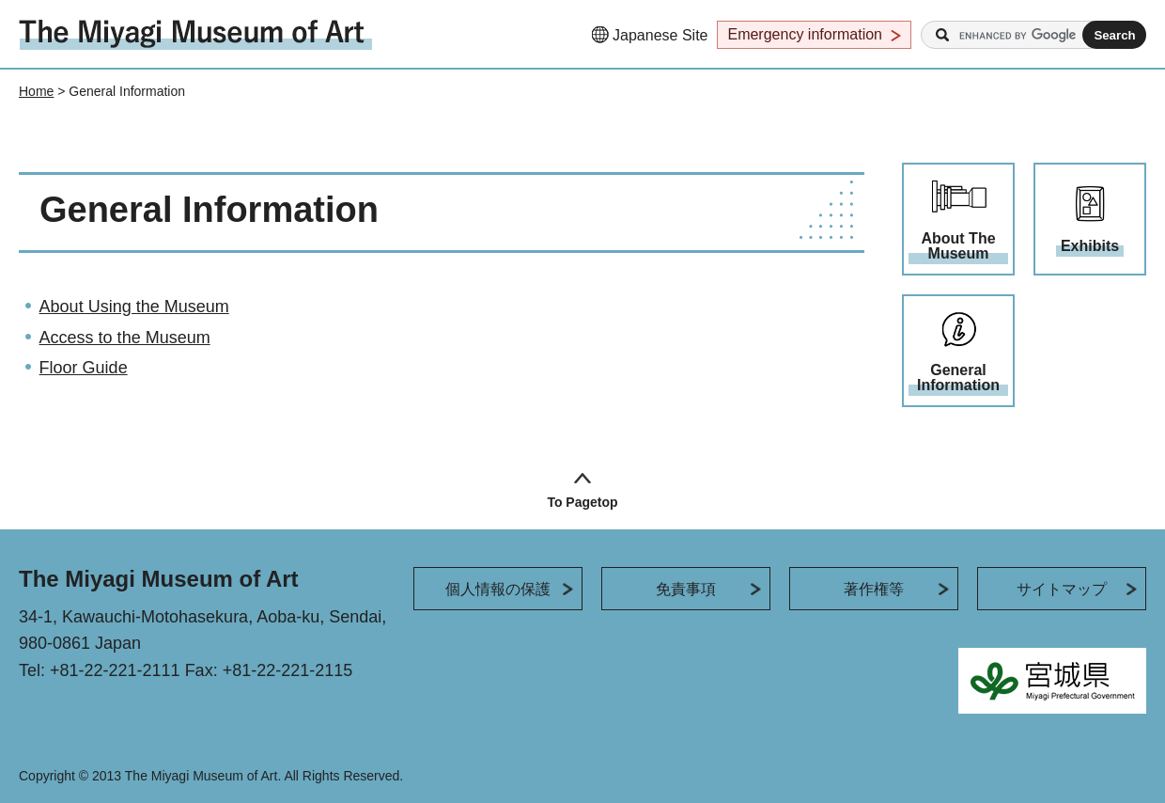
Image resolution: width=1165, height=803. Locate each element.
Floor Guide (83, 367)
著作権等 (874, 589)
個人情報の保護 (498, 589)
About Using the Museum (134, 306)
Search (942, 34)
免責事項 (686, 589)
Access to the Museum (124, 337)
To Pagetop (582, 502)
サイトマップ (1062, 589)
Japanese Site (660, 35)
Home (36, 91)
